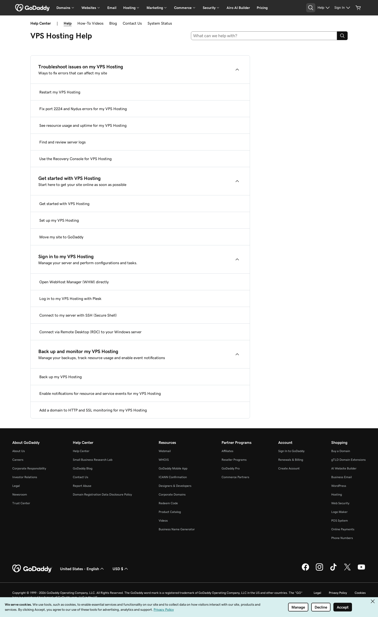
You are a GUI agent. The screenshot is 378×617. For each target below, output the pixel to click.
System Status (160, 23)
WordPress (338, 485)
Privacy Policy (338, 592)
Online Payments (342, 529)
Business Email (341, 477)
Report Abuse (82, 485)
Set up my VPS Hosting (59, 220)
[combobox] (264, 36)
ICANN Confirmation (173, 477)
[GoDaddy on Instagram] (319, 570)
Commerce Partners (235, 477)
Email (111, 7)
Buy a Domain (340, 451)
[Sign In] (343, 7)
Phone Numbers (342, 537)
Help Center (81, 451)
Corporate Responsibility (29, 468)
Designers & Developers (175, 485)
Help (68, 23)
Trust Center (21, 503)
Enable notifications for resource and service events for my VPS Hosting (100, 393)
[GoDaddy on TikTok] (333, 570)
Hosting (336, 494)
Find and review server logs (62, 142)
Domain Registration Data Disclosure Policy (102, 494)
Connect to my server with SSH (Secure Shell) (78, 315)
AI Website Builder (344, 468)
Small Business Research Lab (92, 459)
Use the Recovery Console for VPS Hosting (75, 159)
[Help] (324, 7)
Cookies (360, 592)
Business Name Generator (177, 529)
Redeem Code (168, 503)
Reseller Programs (234, 459)
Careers (17, 459)
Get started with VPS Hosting (64, 204)
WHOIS (164, 459)
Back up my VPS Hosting (60, 377)
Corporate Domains (172, 494)
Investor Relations (24, 477)
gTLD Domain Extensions (348, 459)
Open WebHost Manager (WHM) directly (74, 282)
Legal (16, 485)
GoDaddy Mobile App (173, 468)
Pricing (262, 7)
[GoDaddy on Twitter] (347, 570)
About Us (18, 451)
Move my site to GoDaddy (61, 237)
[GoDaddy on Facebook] (305, 570)
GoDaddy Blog (82, 468)
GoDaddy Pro (231, 468)
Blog (113, 23)
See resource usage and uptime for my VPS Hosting (83, 125)
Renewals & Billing (290, 459)
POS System (339, 520)
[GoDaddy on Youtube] (361, 570)
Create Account (289, 468)
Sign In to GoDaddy (291, 451)
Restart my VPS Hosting (59, 92)
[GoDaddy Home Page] (32, 569)
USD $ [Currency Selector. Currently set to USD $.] (121, 569)
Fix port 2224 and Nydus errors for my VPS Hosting (83, 109)
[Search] (342, 35)
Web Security (340, 503)
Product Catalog (170, 511)
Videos (163, 520)
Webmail (165, 451)
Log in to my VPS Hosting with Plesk (70, 298)
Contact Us (132, 23)
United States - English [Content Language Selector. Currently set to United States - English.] (82, 569)
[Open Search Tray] (310, 7)
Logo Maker (339, 511)
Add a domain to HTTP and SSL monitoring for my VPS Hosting (93, 410)
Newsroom (19, 494)
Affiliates (227, 451)
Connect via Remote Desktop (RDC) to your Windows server (90, 332)
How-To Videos (90, 23)
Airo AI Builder (238, 7)
